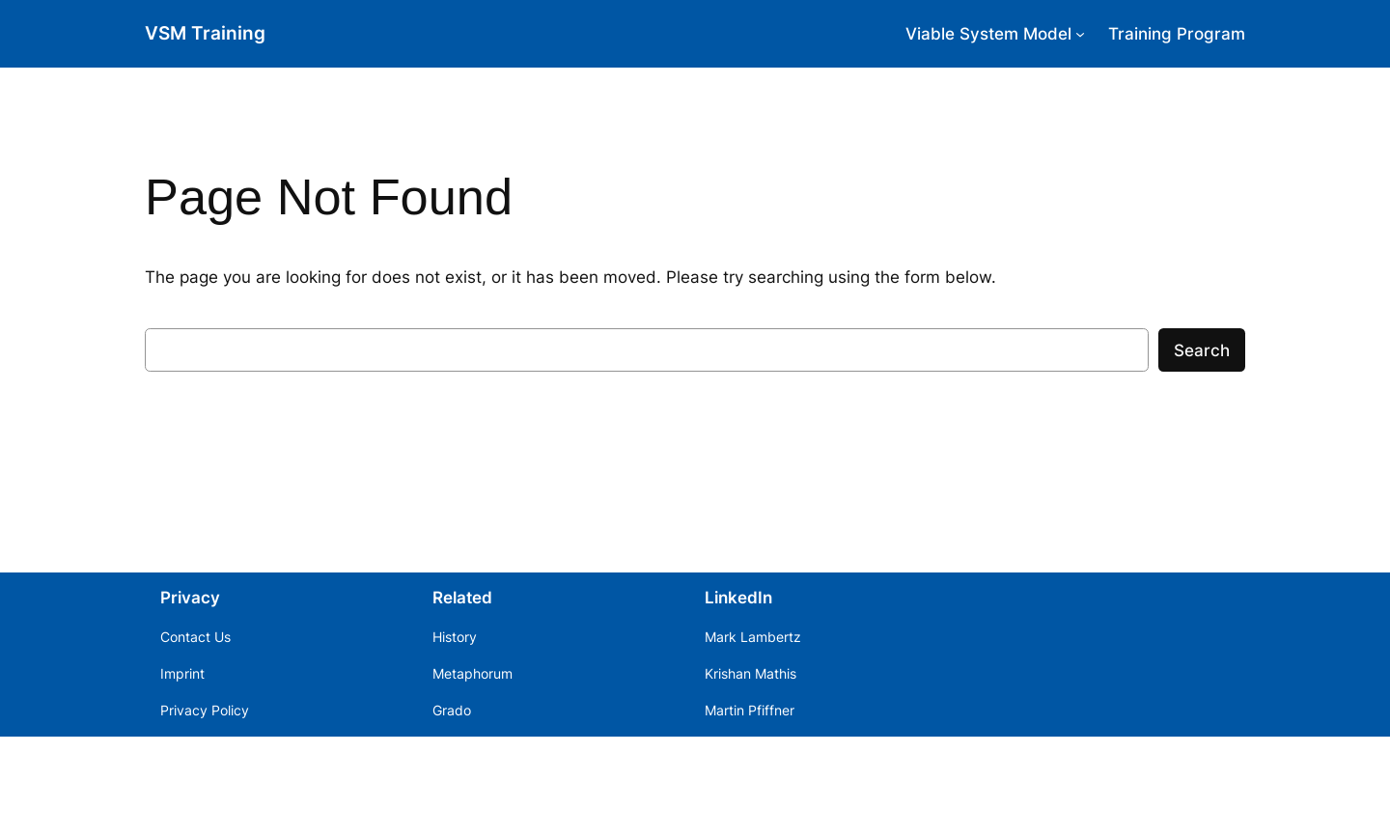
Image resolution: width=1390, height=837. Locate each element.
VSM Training (205, 32)
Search (1202, 350)
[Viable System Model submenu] (1080, 34)
